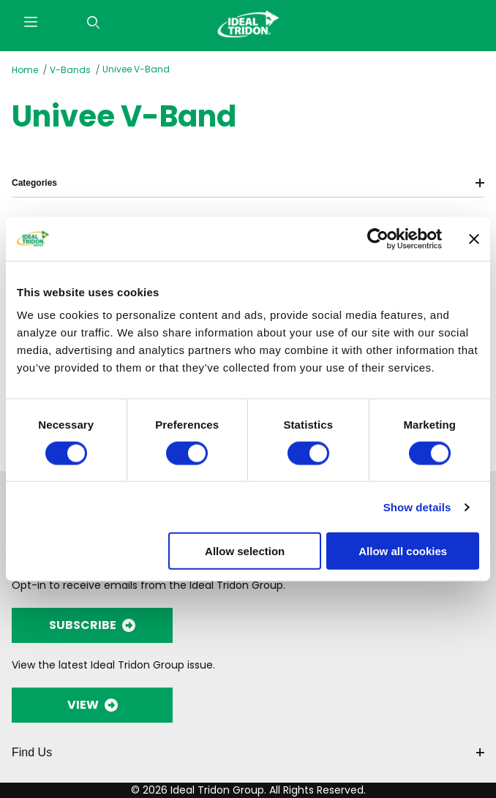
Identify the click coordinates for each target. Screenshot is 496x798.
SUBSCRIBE (92, 625)
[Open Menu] (31, 23)
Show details (417, 506)
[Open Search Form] (93, 23)
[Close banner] (474, 238)
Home (25, 70)
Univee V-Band (136, 69)
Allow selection (245, 551)
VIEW (92, 704)
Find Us (248, 752)
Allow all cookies (402, 551)
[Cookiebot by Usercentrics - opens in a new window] (378, 238)
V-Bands (70, 70)
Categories (248, 183)
